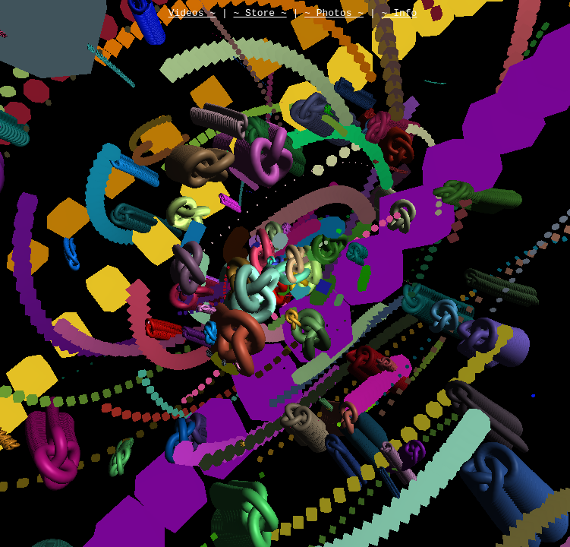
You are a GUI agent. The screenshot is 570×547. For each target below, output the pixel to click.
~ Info (399, 14)
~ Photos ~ (334, 14)
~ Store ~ (259, 14)
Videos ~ (192, 14)
